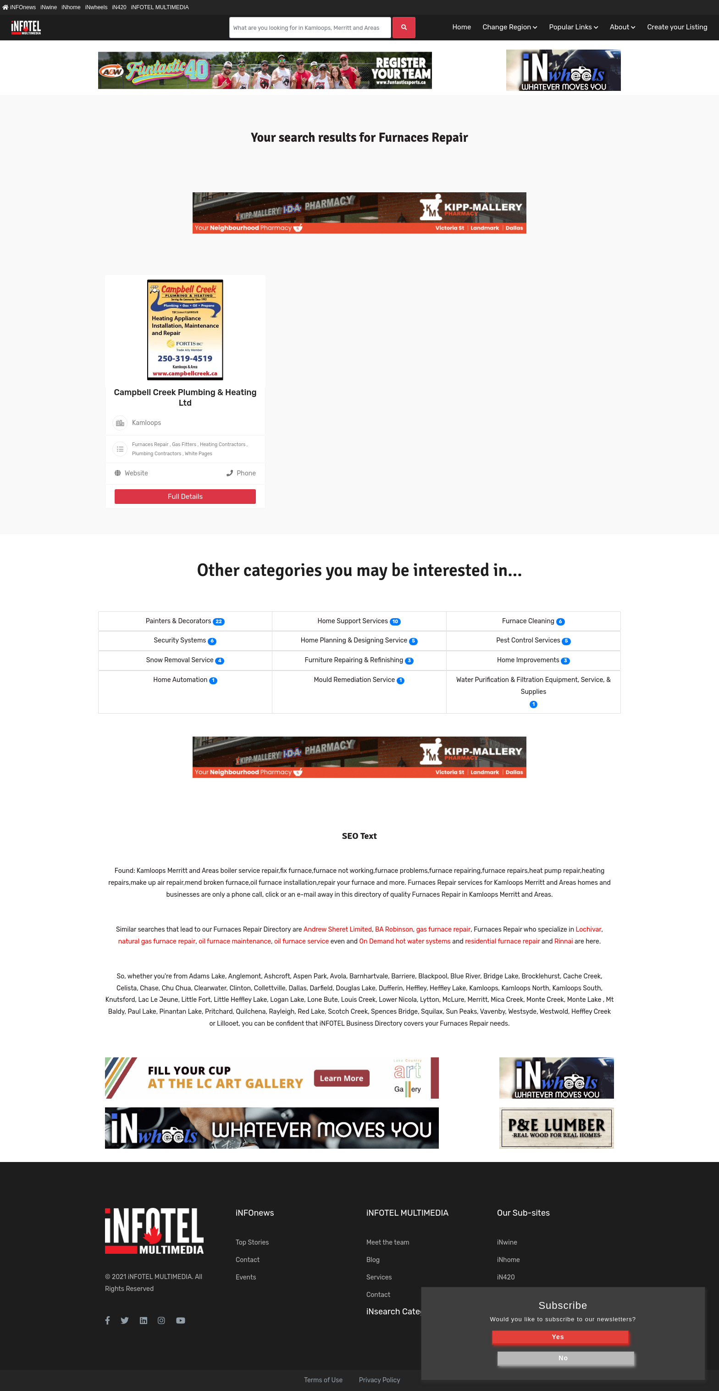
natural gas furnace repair (156, 941)
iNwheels (96, 7)
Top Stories (252, 1242)
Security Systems (180, 640)
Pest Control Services (528, 640)
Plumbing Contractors (156, 454)
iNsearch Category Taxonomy (422, 1312)
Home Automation (180, 680)
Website (136, 473)
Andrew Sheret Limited (338, 929)
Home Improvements (528, 660)
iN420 (119, 7)
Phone (241, 473)
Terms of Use (323, 1380)
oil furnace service (301, 941)
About (619, 27)
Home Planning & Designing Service (354, 640)
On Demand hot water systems (405, 941)
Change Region (506, 27)
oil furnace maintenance (235, 941)
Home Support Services (353, 621)
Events (246, 1277)
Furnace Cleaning (528, 621)
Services (379, 1277)
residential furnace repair (502, 941)
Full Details (185, 496)
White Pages (198, 454)
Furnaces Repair (150, 444)
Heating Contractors (222, 444)
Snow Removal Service (180, 660)
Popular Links (570, 27)
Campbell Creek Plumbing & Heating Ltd (185, 397)
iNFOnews (19, 7)
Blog (373, 1260)
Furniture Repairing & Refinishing (354, 660)
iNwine (48, 7)
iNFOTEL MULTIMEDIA (160, 7)
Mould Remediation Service (354, 680)
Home (461, 27)
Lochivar (589, 929)
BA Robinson (394, 929)
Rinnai (563, 941)
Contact (248, 1260)
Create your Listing (677, 27)
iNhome (70, 7)
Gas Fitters (184, 444)
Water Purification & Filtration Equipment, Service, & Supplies (533, 686)
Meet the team (387, 1242)
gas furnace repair (443, 929)
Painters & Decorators (178, 621)
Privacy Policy (379, 1380)
